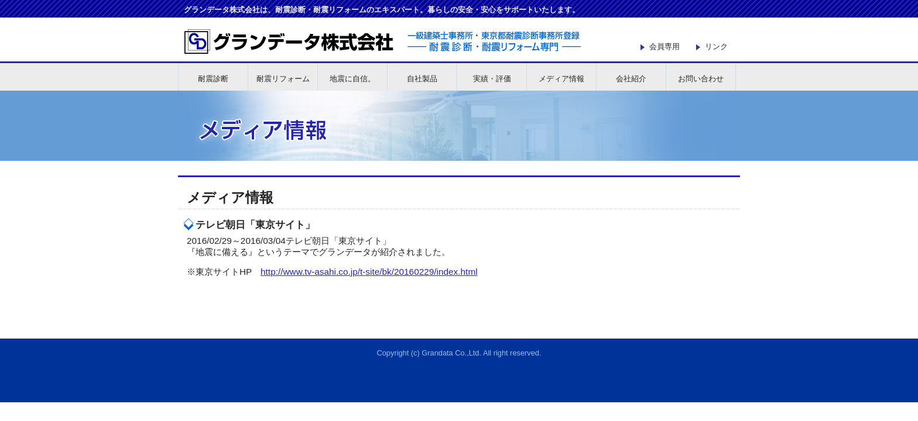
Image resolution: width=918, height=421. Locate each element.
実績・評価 (492, 78)
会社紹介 (631, 78)
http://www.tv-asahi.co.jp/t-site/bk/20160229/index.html (369, 272)
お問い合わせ (701, 78)
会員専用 (664, 46)
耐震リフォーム (283, 78)
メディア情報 (561, 78)
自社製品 (422, 78)
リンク (716, 46)
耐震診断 (213, 78)
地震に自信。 (352, 78)
